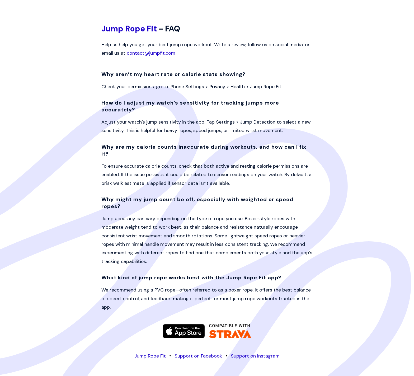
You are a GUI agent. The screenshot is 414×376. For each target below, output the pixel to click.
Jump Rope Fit (129, 28)
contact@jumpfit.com (151, 53)
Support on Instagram (255, 356)
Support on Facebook (198, 356)
